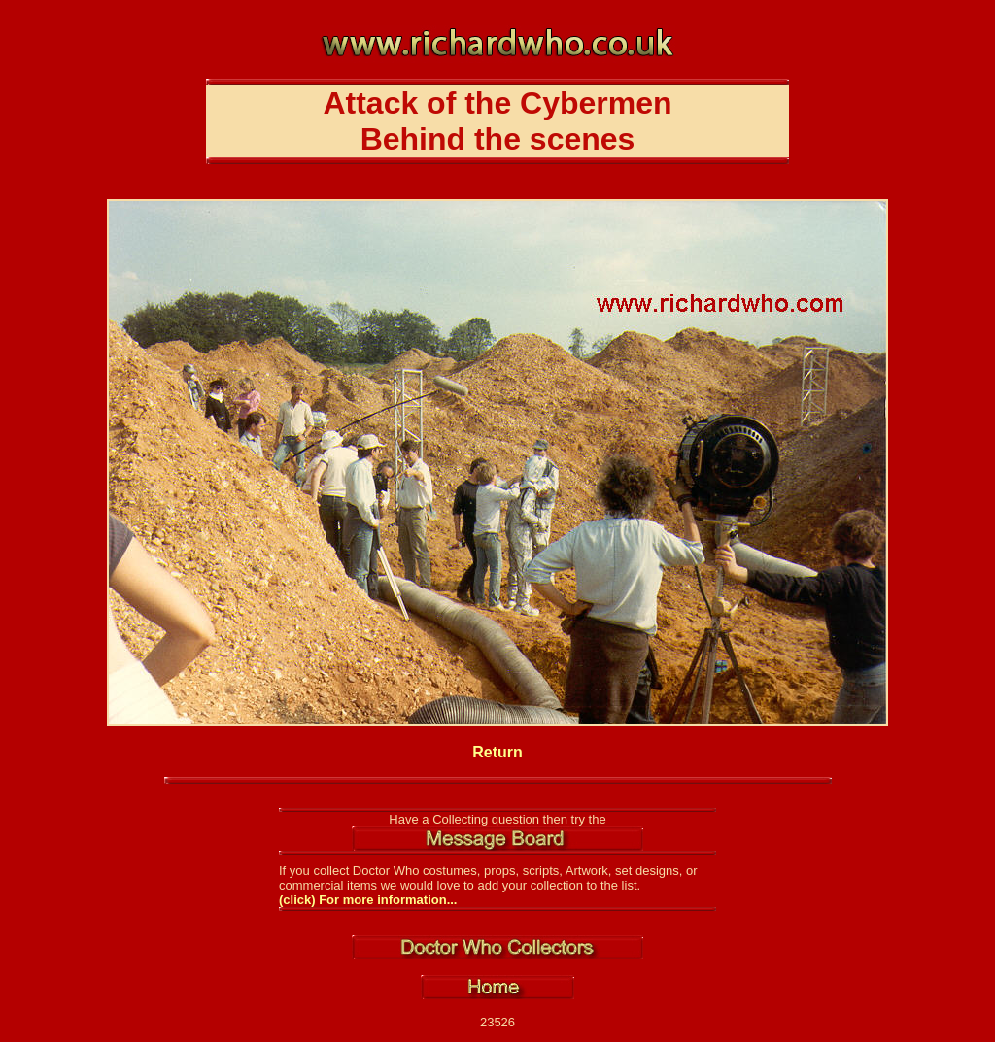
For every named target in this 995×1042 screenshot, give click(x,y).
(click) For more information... (368, 899)
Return (497, 752)
